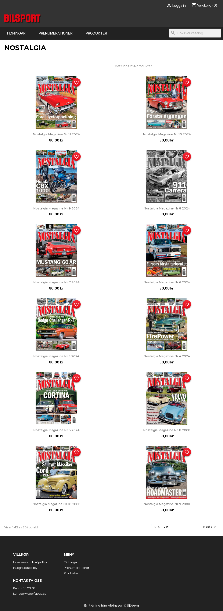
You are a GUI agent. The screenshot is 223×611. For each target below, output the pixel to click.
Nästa (210, 526)
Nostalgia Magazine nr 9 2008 (167, 504)
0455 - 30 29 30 (24, 588)
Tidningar (15, 33)
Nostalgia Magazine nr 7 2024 (56, 282)
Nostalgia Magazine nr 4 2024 (167, 356)
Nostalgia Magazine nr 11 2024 (56, 134)
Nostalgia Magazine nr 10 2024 (167, 134)
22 (166, 527)
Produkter (96, 33)
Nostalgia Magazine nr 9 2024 (56, 208)
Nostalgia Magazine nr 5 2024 (56, 356)
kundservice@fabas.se (30, 594)
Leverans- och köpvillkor (30, 562)
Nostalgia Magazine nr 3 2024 (56, 430)
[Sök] (195, 33)
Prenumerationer (55, 33)
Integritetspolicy (25, 568)
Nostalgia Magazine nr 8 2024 (167, 208)
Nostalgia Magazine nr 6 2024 (167, 282)
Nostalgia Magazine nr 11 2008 (166, 430)
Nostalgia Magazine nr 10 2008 (56, 504)
